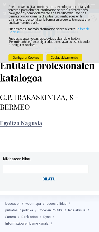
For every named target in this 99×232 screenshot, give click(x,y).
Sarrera (10, 217)
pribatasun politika (19, 210)
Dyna (47, 217)
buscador (12, 204)
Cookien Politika (51, 210)
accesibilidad (56, 204)
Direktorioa (29, 217)
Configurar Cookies (26, 57)
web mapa (33, 204)
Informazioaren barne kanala (27, 223)
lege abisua (77, 210)
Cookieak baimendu (64, 57)
